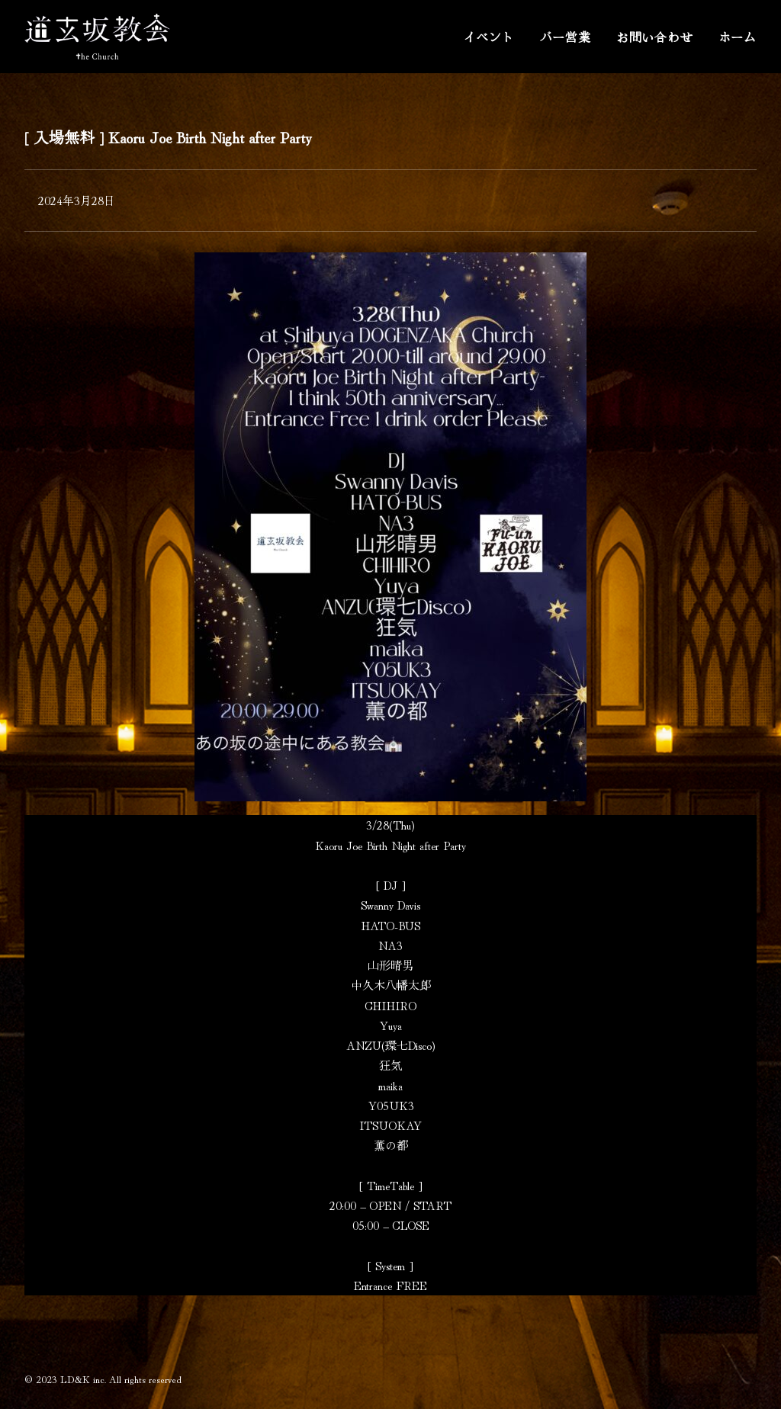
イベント (488, 36)
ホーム (737, 36)
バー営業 (565, 36)
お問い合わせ (654, 36)
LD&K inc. (83, 1379)
